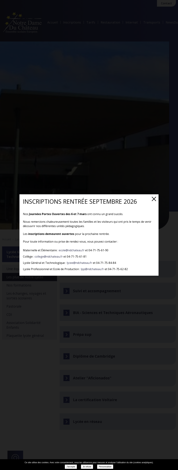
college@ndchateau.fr (49, 256)
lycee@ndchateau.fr (79, 263)
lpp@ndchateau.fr (92, 269)
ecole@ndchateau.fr (71, 250)
